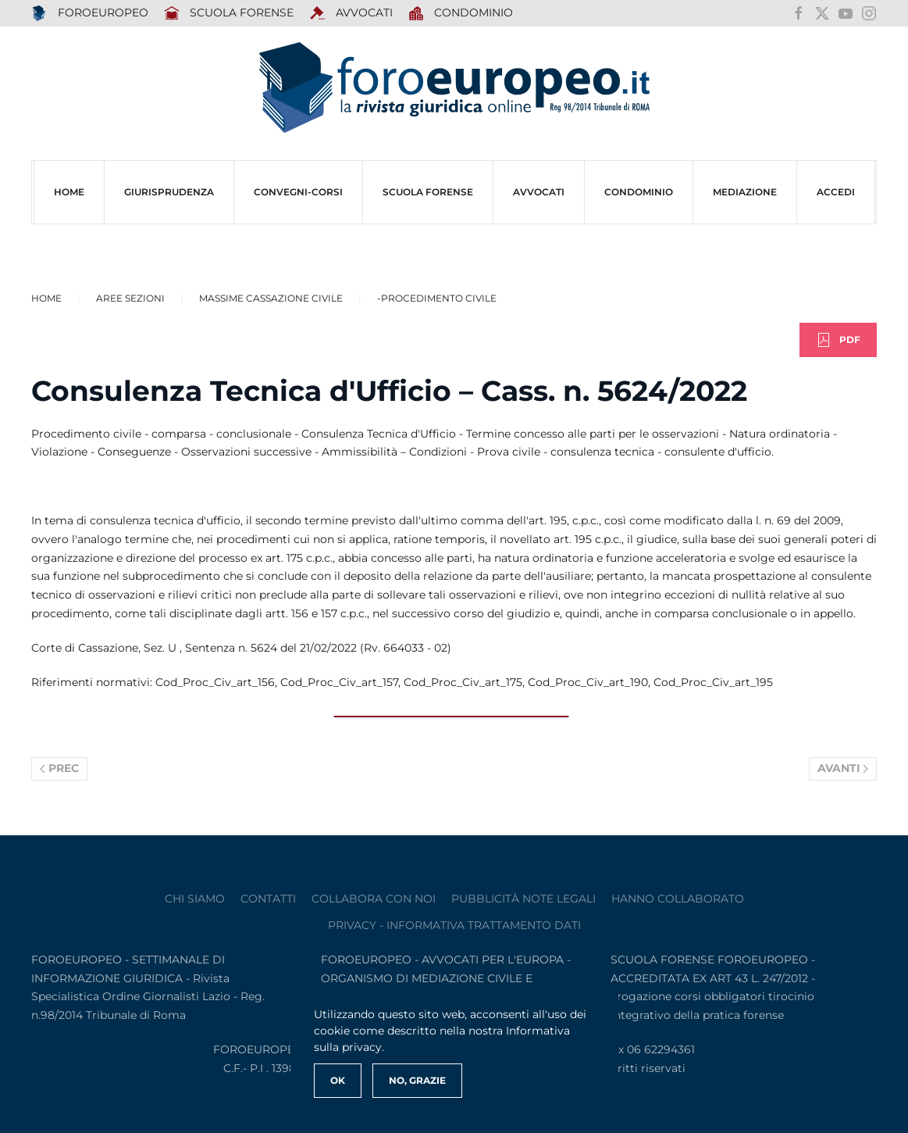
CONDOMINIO (638, 192)
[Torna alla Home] (454, 88)
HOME (69, 192)
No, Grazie (417, 1080)
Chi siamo (195, 899)
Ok (337, 1080)
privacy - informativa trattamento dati (454, 925)
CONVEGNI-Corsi (298, 192)
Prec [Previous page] (59, 768)
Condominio (461, 13)
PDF (838, 340)
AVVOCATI (351, 13)
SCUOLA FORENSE (229, 13)
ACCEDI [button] (836, 192)
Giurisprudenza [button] (169, 192)
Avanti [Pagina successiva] (843, 768)
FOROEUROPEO (89, 13)
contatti (268, 899)
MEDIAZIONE (745, 192)
